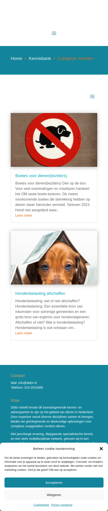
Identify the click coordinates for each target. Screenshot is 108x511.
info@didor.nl (27, 383)
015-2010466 (33, 387)
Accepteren (54, 482)
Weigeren (54, 495)
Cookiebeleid (41, 505)
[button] (101, 448)
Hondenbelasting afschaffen (40, 293)
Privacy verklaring (61, 505)
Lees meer (23, 215)
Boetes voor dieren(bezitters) (41, 176)
